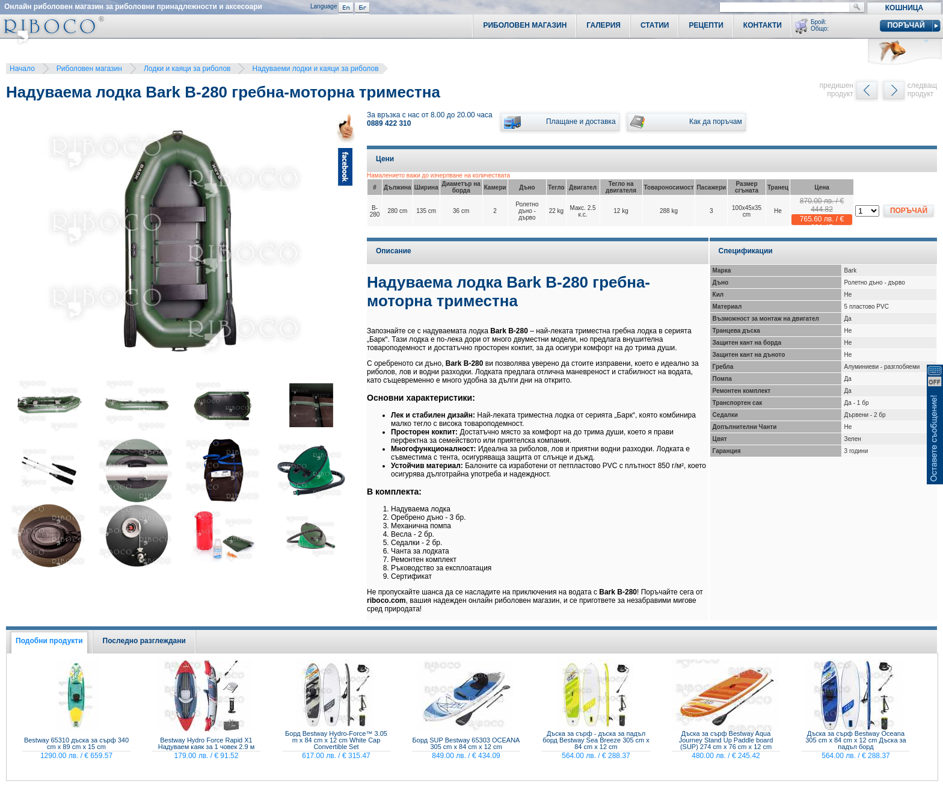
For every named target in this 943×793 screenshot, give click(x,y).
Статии (654, 25)
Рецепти (706, 25)
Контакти (762, 25)
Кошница (904, 8)
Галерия (603, 25)
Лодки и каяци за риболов (187, 68)
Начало (22, 68)
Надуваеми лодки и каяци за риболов (315, 68)
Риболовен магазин (89, 68)
